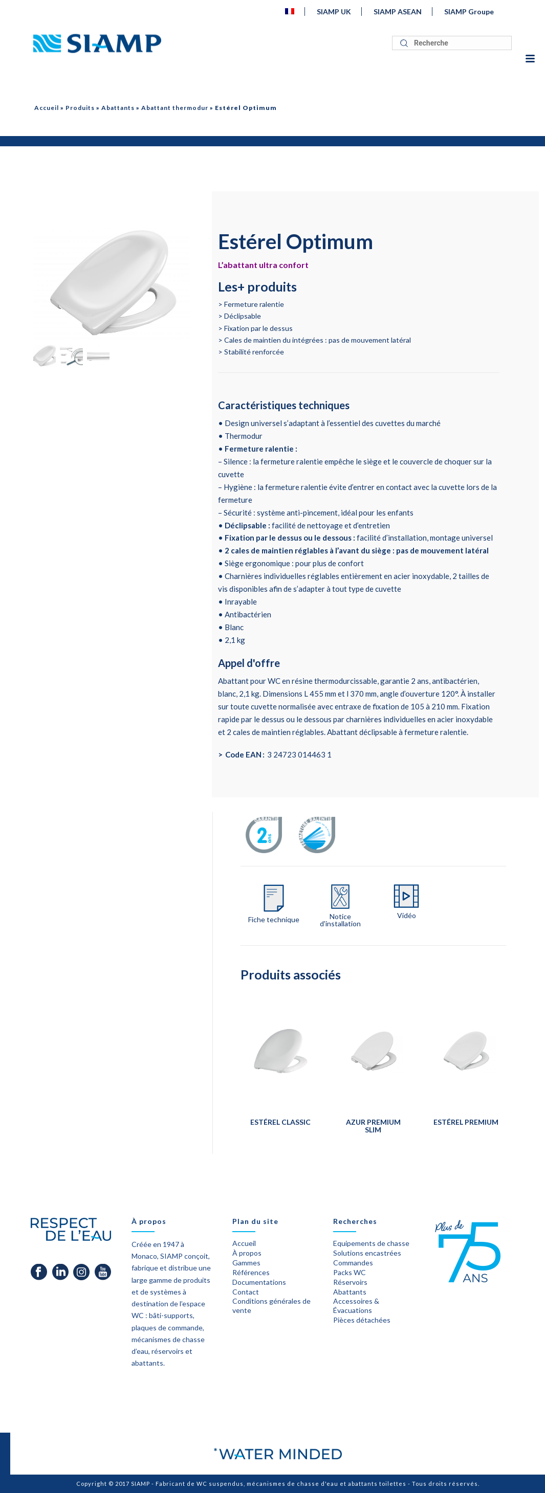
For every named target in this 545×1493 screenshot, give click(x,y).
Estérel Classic (280, 1122)
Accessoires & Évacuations (356, 1305)
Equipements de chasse (371, 1243)
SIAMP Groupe (469, 11)
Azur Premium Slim (373, 1126)
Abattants (118, 108)
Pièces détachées (361, 1320)
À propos (246, 1253)
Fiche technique (273, 919)
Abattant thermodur (174, 108)
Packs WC (349, 1272)
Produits (80, 108)
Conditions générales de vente (271, 1305)
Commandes (353, 1262)
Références (251, 1272)
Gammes (246, 1262)
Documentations (259, 1282)
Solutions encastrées (367, 1253)
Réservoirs (350, 1282)
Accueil (46, 108)
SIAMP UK (334, 11)
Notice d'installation (340, 920)
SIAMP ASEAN (398, 11)
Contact (245, 1291)
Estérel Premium (465, 1122)
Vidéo (406, 915)
